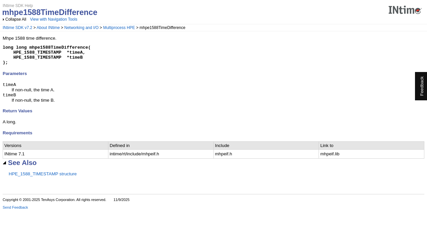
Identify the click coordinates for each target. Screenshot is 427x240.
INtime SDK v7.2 (17, 27)
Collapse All (15, 19)
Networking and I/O (81, 27)
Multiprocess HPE (119, 27)
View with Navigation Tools (53, 19)
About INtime (48, 27)
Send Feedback (15, 213)
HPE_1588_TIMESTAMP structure (43, 179)
